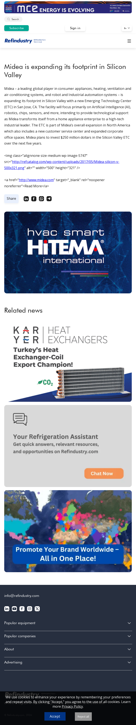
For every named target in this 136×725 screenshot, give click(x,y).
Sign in (75, 28)
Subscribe (16, 28)
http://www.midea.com (36, 180)
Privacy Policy (72, 706)
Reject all (83, 716)
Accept (55, 716)
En (125, 28)
